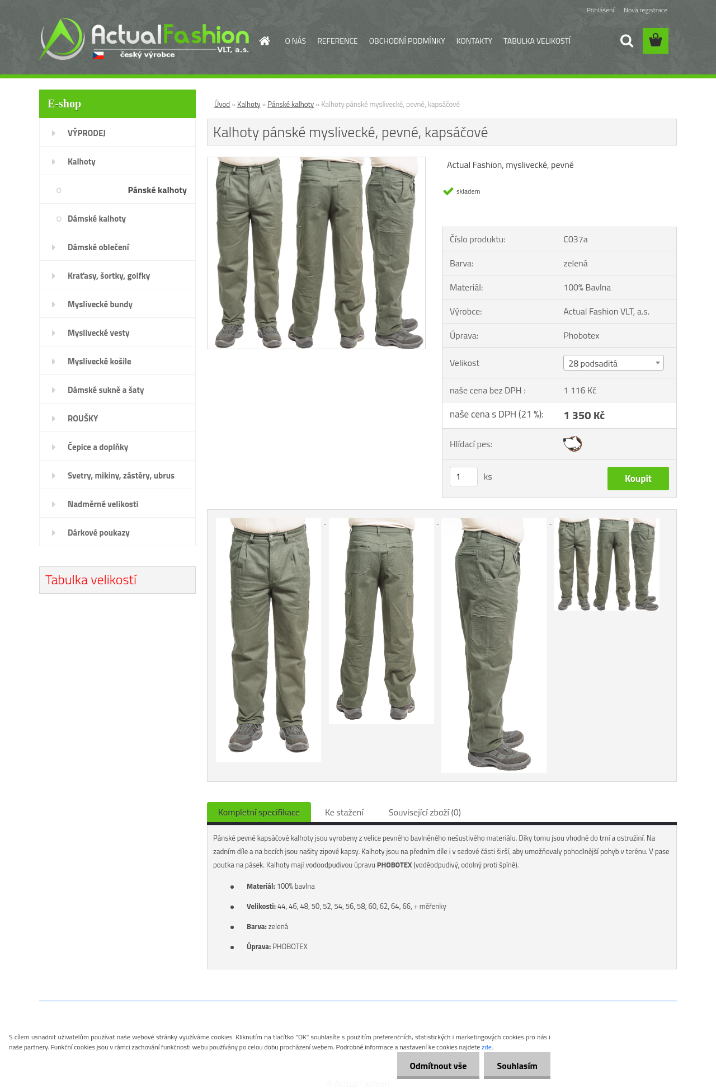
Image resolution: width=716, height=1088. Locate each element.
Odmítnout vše (435, 1065)
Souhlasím (516, 1065)
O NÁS (296, 40)
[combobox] (613, 363)
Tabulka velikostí (90, 579)
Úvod (222, 104)
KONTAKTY (474, 40)
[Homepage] (264, 41)
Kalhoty (249, 104)
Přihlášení (600, 9)
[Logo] (144, 38)
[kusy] (464, 476)
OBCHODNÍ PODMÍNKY (407, 40)
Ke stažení (344, 812)
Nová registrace (645, 9)
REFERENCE (337, 40)
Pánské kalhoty (290, 104)
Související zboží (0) (425, 812)
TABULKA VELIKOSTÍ (537, 40)
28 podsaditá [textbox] (593, 363)
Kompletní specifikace (259, 812)
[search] (626, 41)
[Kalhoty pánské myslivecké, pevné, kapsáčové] (316, 161)
